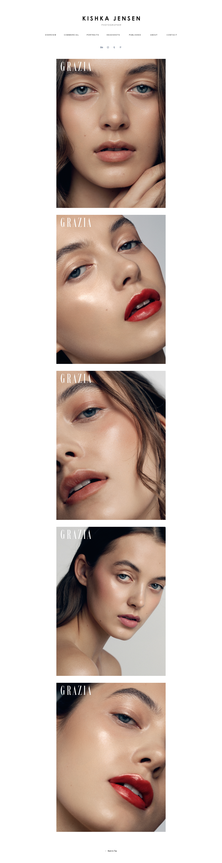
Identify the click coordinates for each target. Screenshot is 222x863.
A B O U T (153, 35)
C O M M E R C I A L (71, 35)
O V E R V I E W (50, 35)
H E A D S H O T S (113, 35)
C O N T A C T (172, 35)
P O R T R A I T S (93, 35)
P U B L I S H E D (135, 35)
